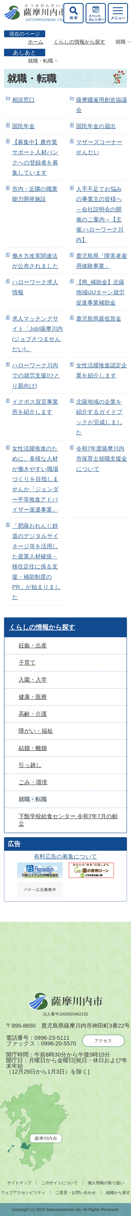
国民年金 (23, 126)
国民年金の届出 (96, 126)
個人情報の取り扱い (106, 1183)
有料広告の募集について (65, 856)
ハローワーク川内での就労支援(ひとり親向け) (36, 375)
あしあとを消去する (56, 60)
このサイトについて (59, 1183)
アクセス (103, 1040)
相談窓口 (23, 100)
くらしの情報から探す (79, 42)
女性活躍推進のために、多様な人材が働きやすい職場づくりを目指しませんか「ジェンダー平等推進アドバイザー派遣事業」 (35, 479)
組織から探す (118, 1192)
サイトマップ (19, 1183)
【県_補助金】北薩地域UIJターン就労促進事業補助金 (100, 292)
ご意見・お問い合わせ (76, 1192)
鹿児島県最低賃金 (98, 318)
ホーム (35, 42)
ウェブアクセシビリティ (23, 1192)
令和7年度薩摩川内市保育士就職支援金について (101, 458)
